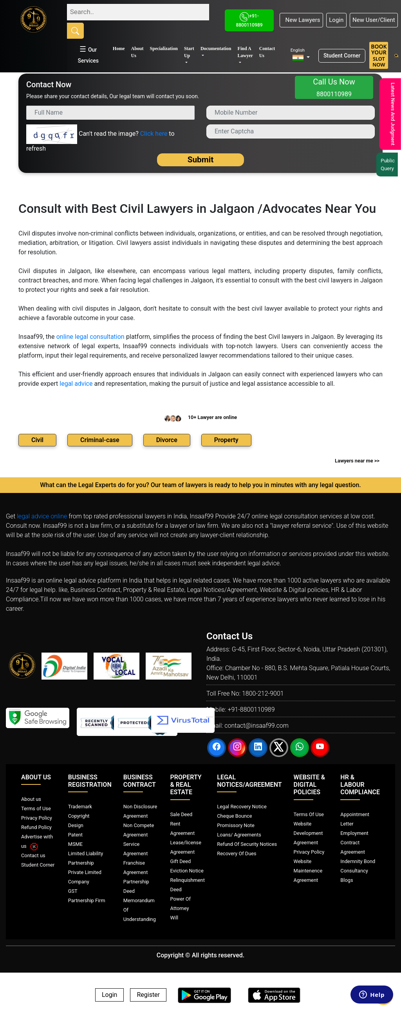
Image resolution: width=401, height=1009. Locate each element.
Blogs (346, 880)
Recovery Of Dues (236, 853)
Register (148, 995)
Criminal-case (99, 440)
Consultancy (354, 871)
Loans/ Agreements (239, 835)
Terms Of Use (309, 814)
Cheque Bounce (234, 816)
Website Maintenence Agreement (308, 870)
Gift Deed (180, 861)
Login (336, 19)
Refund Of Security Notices (247, 844)
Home (119, 48)
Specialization (164, 48)
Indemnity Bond (357, 861)
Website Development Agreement (308, 833)
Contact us (33, 855)
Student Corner (342, 55)
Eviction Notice (187, 871)
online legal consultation (90, 336)
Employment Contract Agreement (354, 842)
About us (31, 799)
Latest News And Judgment (392, 114)
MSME (75, 844)
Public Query (390, 164)
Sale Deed (181, 814)
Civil (37, 440)
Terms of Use (36, 808)
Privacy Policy (36, 818)
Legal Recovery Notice (241, 806)
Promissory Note (236, 825)
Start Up (189, 52)
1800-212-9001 (263, 693)
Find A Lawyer (245, 52)
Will (174, 918)
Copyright (79, 816)
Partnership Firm (86, 900)
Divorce (166, 440)
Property (226, 440)
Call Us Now (334, 87)
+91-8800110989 (251, 709)
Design (75, 825)
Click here (154, 133)
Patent (75, 835)
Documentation (215, 48)
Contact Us (267, 52)
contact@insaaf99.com (256, 725)
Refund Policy (36, 827)
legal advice (76, 383)
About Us (137, 52)
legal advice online (42, 516)
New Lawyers (301, 19)
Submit (201, 159)
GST (73, 891)
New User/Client (373, 19)
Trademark (80, 806)
